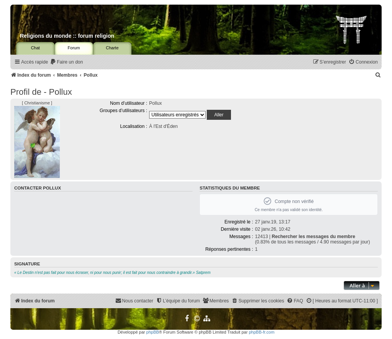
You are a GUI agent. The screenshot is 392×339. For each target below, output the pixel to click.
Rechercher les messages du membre (313, 236)
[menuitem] (66, 62)
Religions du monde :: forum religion (67, 36)
